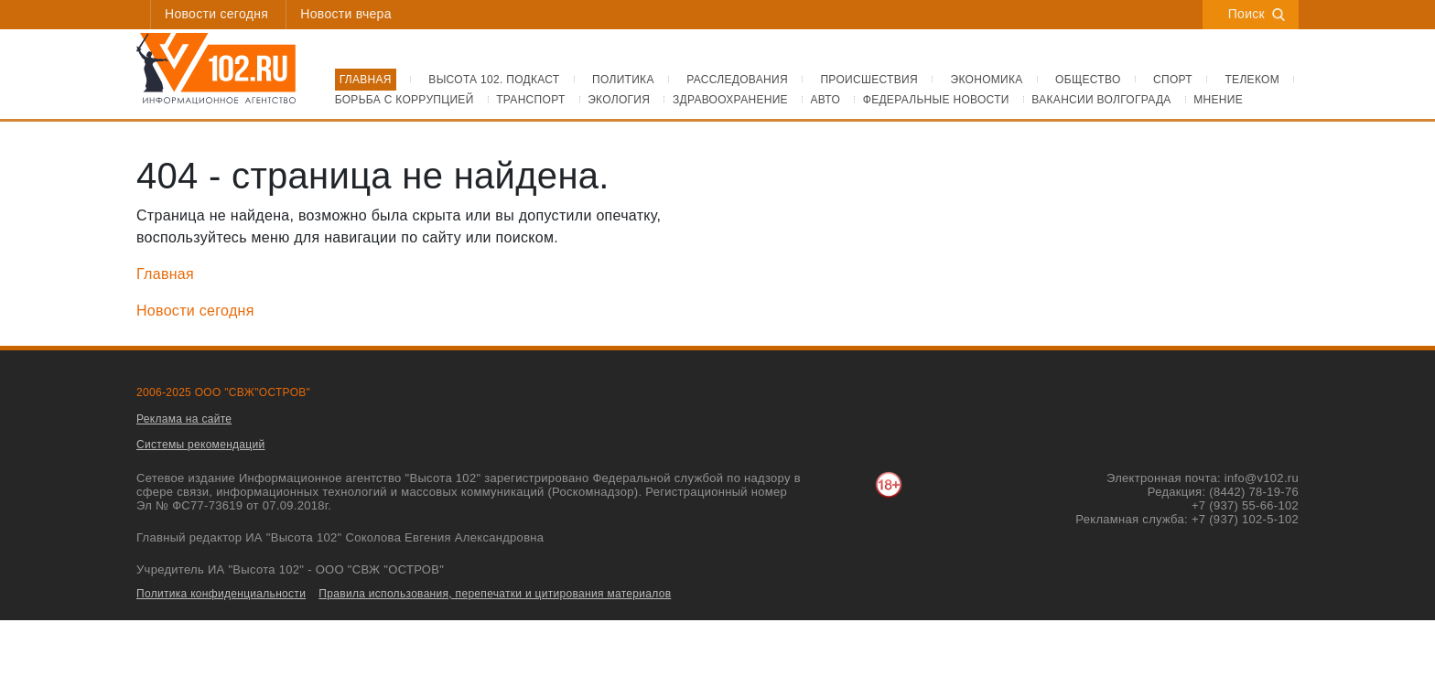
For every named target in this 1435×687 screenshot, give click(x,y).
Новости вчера (345, 13)
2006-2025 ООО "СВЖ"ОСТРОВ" (223, 392)
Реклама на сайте (184, 419)
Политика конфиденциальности (221, 593)
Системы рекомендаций (200, 444)
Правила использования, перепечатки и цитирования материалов (494, 593)
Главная (165, 274)
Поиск (1256, 13)
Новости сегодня (216, 13)
